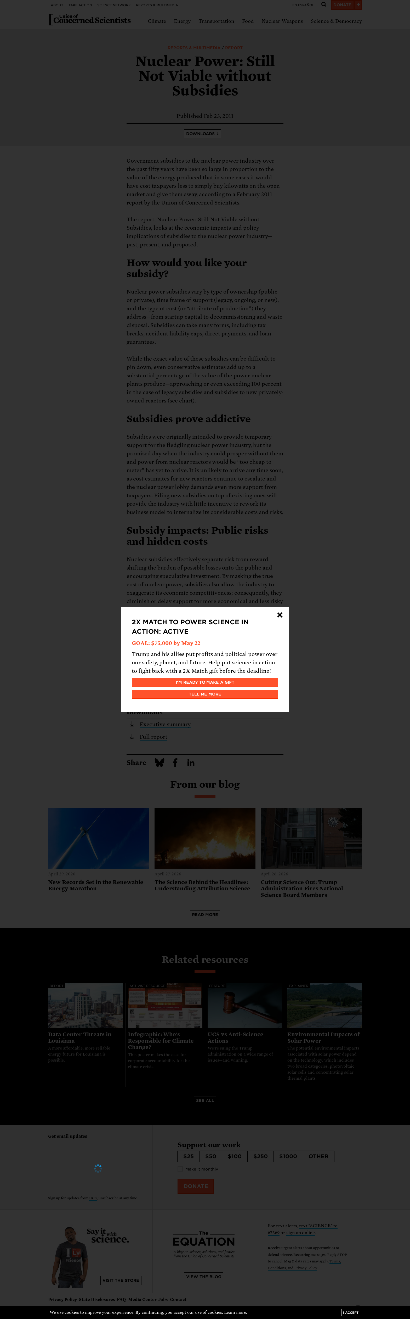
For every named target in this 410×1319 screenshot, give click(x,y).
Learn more (235, 1312)
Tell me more (205, 694)
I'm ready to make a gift (205, 682)
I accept (350, 1313)
